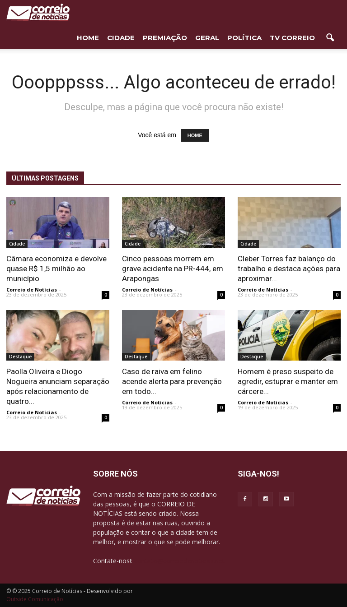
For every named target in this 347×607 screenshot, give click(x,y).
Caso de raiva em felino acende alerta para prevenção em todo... (172, 381)
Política (244, 37)
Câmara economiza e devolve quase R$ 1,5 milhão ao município (56, 268)
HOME (88, 37)
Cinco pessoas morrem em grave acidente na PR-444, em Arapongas (172, 268)
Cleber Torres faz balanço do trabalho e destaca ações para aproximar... (289, 268)
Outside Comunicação (34, 599)
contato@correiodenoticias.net (179, 560)
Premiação (165, 37)
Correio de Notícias (31, 289)
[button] (330, 38)
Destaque (20, 356)
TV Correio (292, 37)
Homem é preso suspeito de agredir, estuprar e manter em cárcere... (288, 381)
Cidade (121, 37)
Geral (207, 37)
